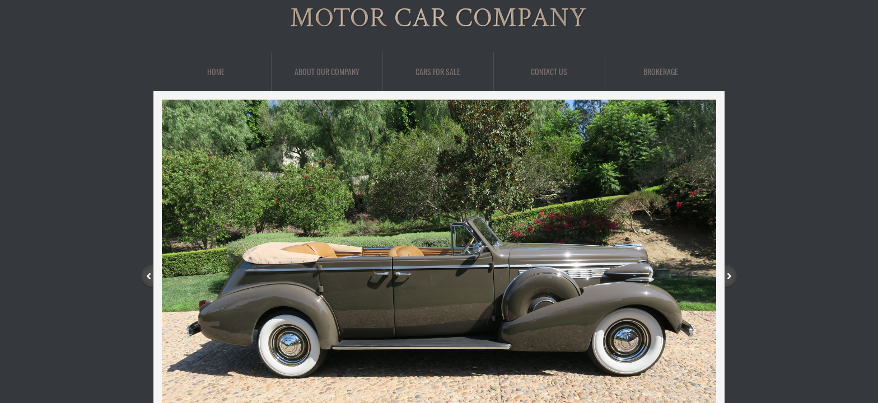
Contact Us (549, 71)
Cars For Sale (437, 71)
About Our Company (327, 71)
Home (216, 71)
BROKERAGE (660, 71)
